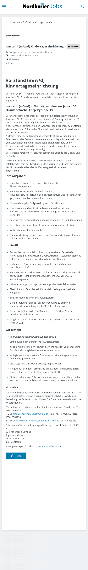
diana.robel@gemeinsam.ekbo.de (30, 413)
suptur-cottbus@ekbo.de (48, 446)
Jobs (7, 22)
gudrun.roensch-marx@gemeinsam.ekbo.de (36, 420)
